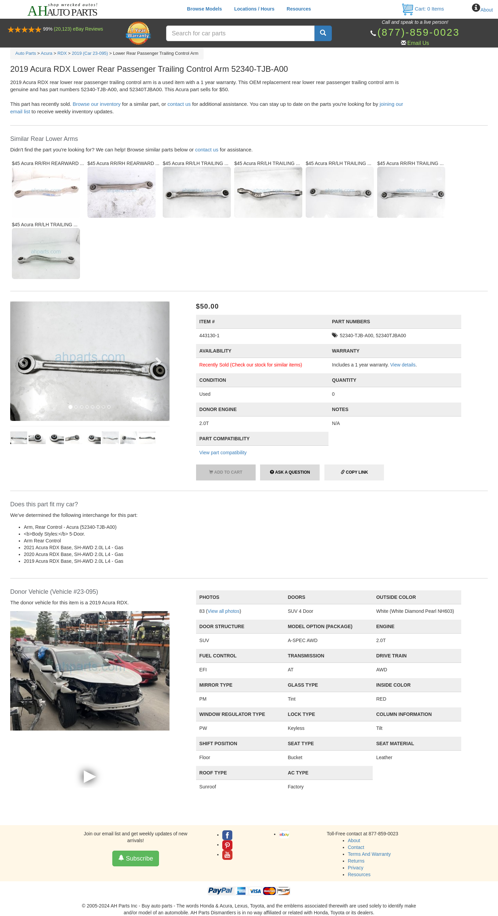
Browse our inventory (97, 104)
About (486, 10)
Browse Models (204, 9)
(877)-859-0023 (418, 32)
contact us (179, 104)
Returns (356, 861)
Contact (356, 847)
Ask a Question (290, 472)
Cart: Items (422, 9)
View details (402, 364)
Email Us (418, 43)
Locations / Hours (254, 9)
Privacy (356, 867)
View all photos (224, 611)
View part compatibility (223, 452)
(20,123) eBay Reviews (78, 29)
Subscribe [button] (135, 858)
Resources (299, 9)
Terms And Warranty (369, 854)
